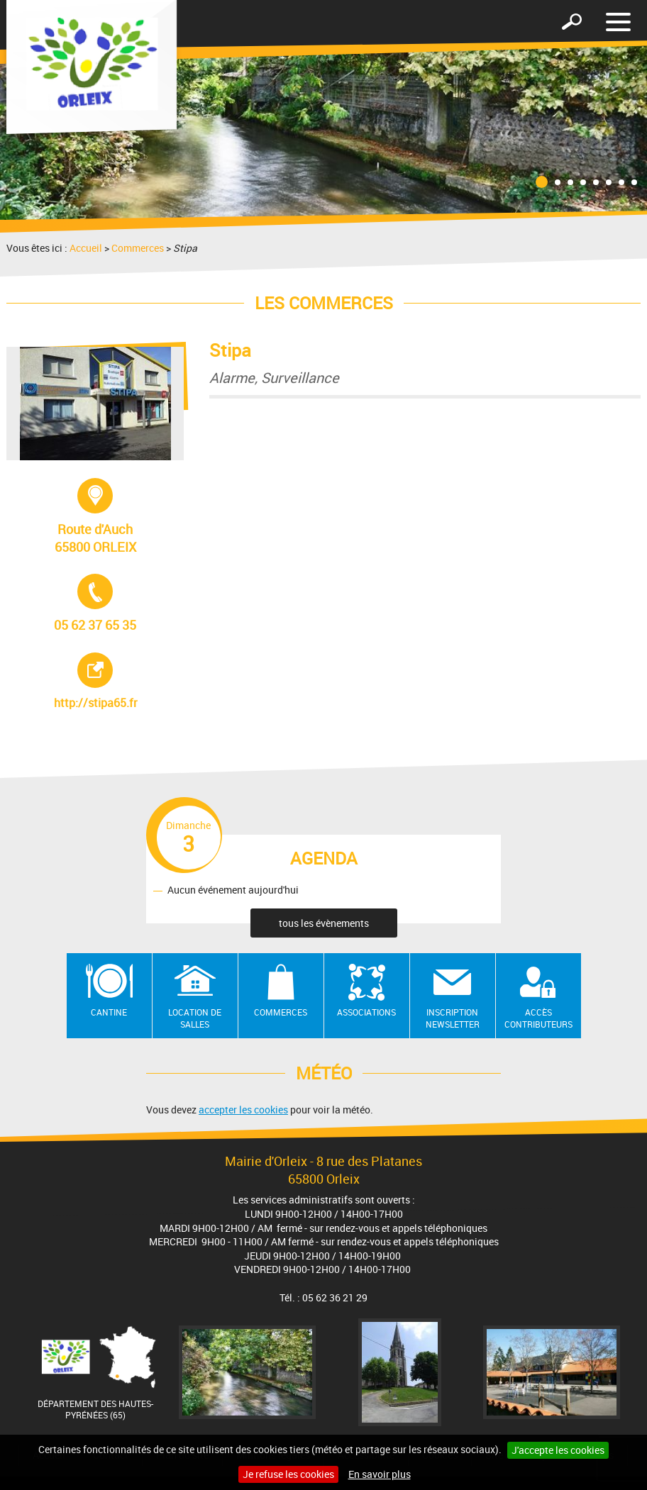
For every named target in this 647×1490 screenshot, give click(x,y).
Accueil (86, 248)
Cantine (109, 1012)
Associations (366, 1012)
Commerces (137, 248)
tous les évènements (324, 923)
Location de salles (194, 1018)
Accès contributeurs (538, 1018)
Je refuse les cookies (288, 1474)
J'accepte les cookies (557, 1450)
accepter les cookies (243, 1109)
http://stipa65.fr (117, 681)
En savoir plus (379, 1474)
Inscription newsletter (453, 1018)
